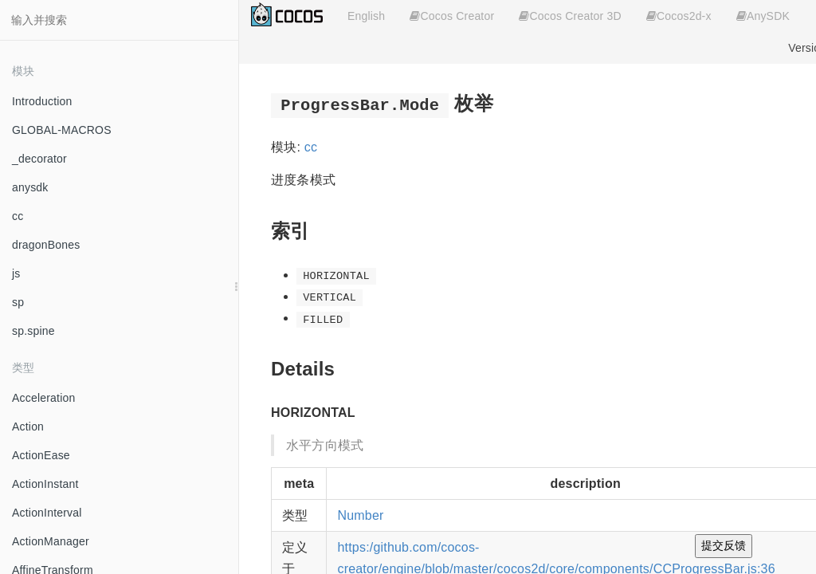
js (16, 273)
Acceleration (43, 397)
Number (360, 515)
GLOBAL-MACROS (62, 130)
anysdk (30, 187)
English (366, 16)
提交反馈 (723, 545)
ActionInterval (47, 512)
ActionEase (41, 455)
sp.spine (33, 330)
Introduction (42, 101)
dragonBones (46, 244)
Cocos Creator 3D (570, 16)
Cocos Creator (452, 16)
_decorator (39, 158)
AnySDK (763, 16)
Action (28, 426)
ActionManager (50, 541)
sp (18, 302)
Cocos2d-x (679, 16)
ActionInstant (45, 484)
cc (17, 216)
